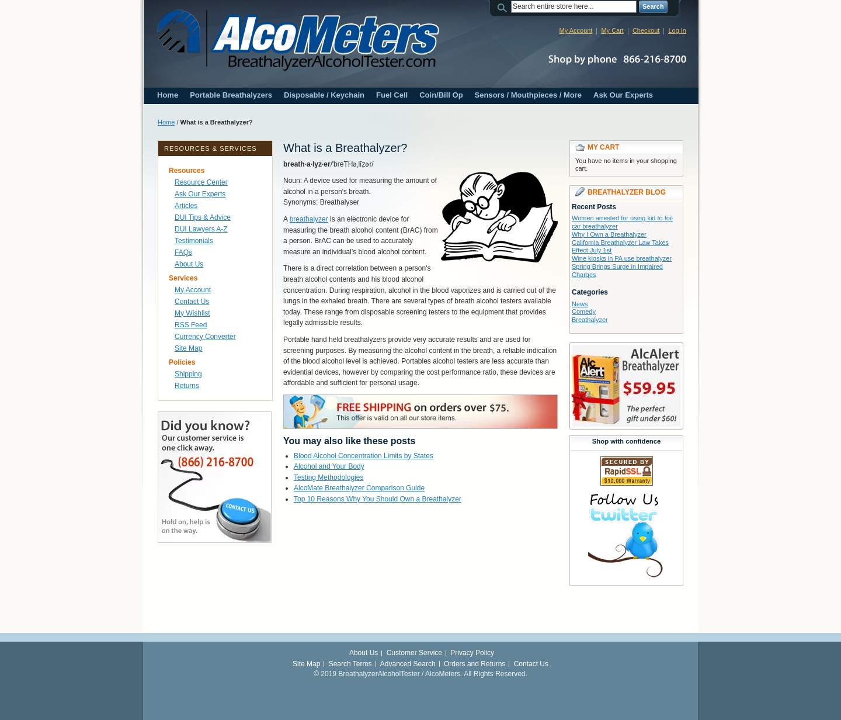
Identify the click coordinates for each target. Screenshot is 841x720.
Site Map (188, 348)
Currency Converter (205, 337)
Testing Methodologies (328, 477)
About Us (189, 264)
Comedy (584, 311)
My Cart (612, 30)
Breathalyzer (590, 319)
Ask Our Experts (623, 95)
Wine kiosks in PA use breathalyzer (622, 258)
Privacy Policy (472, 653)
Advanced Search (408, 664)
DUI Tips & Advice (203, 217)
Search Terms (350, 664)
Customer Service (414, 653)
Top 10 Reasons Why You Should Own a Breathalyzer (377, 499)
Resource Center (201, 182)
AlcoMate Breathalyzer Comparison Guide (359, 488)
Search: (504, 7)
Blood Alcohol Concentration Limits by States (363, 456)
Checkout (646, 30)
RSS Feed (191, 325)
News (580, 303)
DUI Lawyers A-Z (201, 229)
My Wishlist (192, 313)
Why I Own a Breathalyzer (609, 234)
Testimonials (194, 241)
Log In (677, 30)
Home (167, 95)
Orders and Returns (474, 664)
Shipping (188, 374)
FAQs (183, 252)
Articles (186, 206)
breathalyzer (309, 219)
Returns (187, 386)
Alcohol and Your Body (329, 466)
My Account (576, 30)
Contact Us (192, 301)
